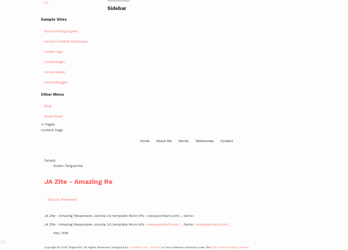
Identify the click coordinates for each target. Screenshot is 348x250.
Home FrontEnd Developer (66, 42)
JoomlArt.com (138, 247)
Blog (47, 106)
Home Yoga (53, 52)
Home (145, 141)
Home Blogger (56, 82)
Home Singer (54, 62)
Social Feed (53, 116)
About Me (164, 141)
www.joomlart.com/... (164, 224)
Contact (226, 141)
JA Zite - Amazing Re (78, 181)
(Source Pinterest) (62, 200)
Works (183, 141)
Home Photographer (61, 31)
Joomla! (155, 247)
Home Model (54, 72)
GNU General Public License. (230, 247)
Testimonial (204, 141)
